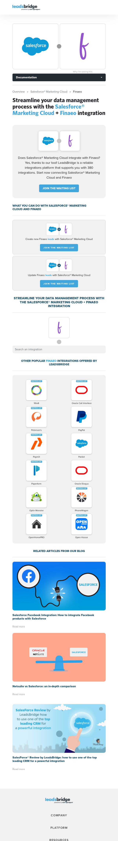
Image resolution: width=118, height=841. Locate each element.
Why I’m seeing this (82, 72)
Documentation (26, 77)
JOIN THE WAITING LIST (59, 188)
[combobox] (59, 349)
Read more (18, 627)
